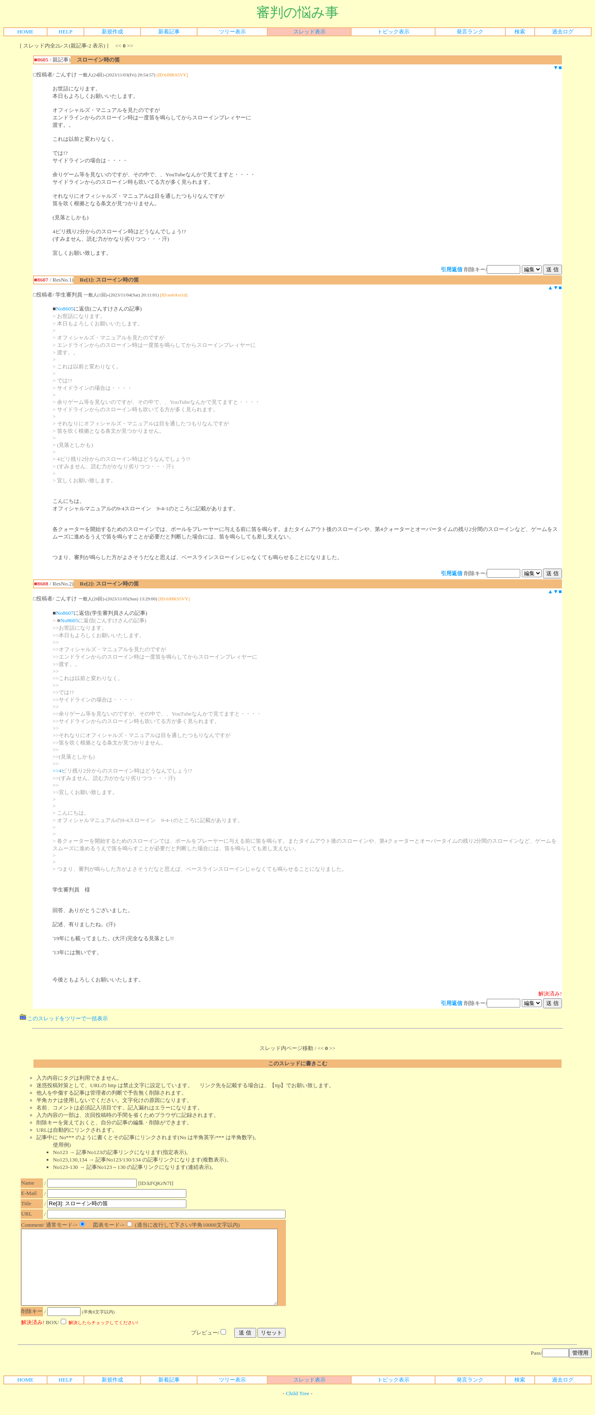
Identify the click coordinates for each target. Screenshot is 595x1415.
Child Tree (297, 1408)
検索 (519, 31)
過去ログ (563, 31)
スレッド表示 (309, 31)
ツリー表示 (232, 31)
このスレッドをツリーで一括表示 (64, 1018)
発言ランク (470, 31)
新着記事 (169, 31)
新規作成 (112, 31)
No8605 (65, 309)
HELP (65, 31)
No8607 (65, 613)
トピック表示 (393, 31)
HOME (25, 31)
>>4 (57, 771)
